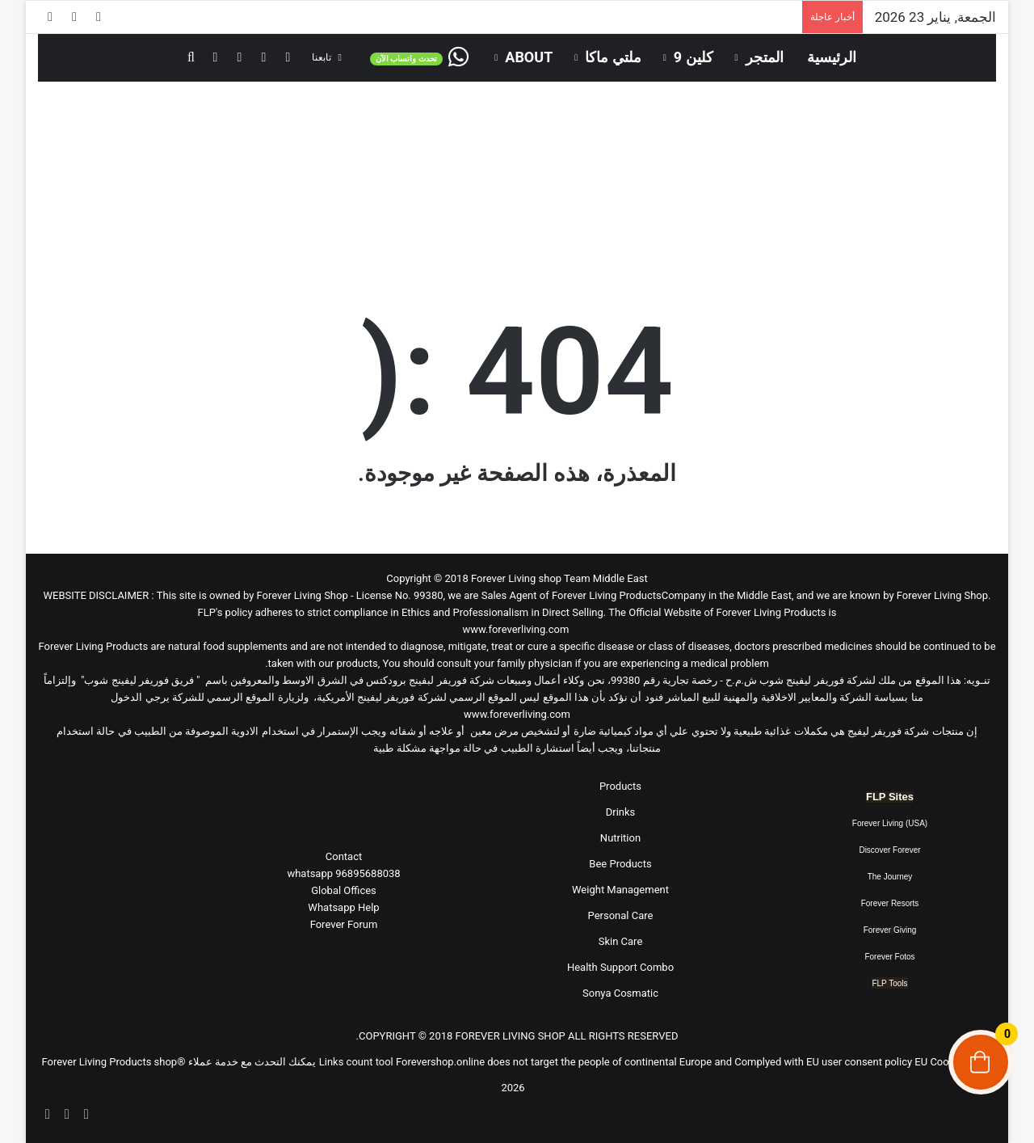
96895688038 (343, 873)
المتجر (765, 57)
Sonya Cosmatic (620, 993)
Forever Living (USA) (889, 823)
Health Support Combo (620, 967)
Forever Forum (344, 924)
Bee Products (620, 864)
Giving (904, 930)
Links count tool (356, 1062)
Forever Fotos (889, 956)
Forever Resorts (890, 903)
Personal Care (621, 915)
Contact (344, 856)
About (529, 57)
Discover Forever (889, 850)
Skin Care (621, 941)
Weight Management (620, 890)
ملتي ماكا (613, 57)
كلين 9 (693, 57)
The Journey (890, 876)
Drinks (621, 812)
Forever (877, 930)
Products (620, 786)
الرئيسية (831, 57)
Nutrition (620, 838)
